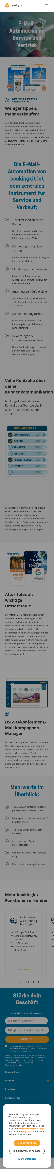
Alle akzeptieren (26, 1143)
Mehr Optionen (27, 1158)
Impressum (28, 1131)
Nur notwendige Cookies (27, 1151)
